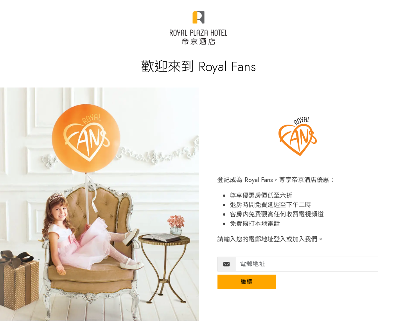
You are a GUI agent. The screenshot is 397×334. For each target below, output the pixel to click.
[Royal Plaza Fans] (198, 27)
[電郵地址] (307, 264)
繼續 (247, 282)
